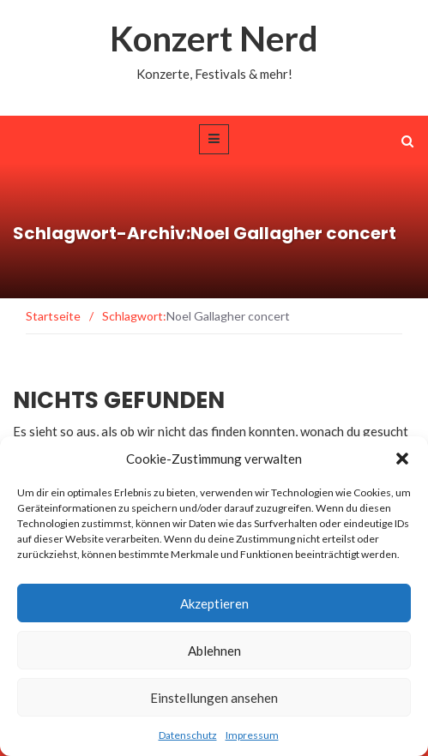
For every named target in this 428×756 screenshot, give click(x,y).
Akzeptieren (214, 603)
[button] (402, 458)
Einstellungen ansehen (214, 697)
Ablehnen (214, 650)
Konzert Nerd (214, 38)
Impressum (252, 735)
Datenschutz (188, 735)
